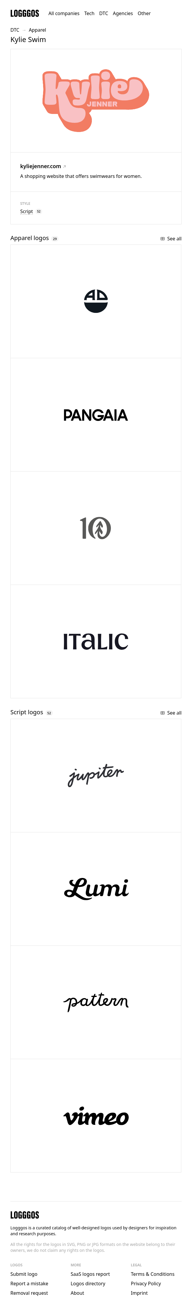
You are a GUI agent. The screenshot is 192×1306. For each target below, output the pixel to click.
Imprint (139, 1293)
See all (171, 238)
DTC (103, 13)
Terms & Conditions (152, 1274)
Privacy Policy (146, 1283)
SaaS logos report (90, 1274)
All (63, 13)
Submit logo (23, 1274)
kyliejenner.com (43, 166)
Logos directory (88, 1283)
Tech (89, 13)
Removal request (29, 1293)
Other (144, 13)
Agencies (123, 13)
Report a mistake (29, 1283)
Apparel (37, 30)
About (77, 1293)
